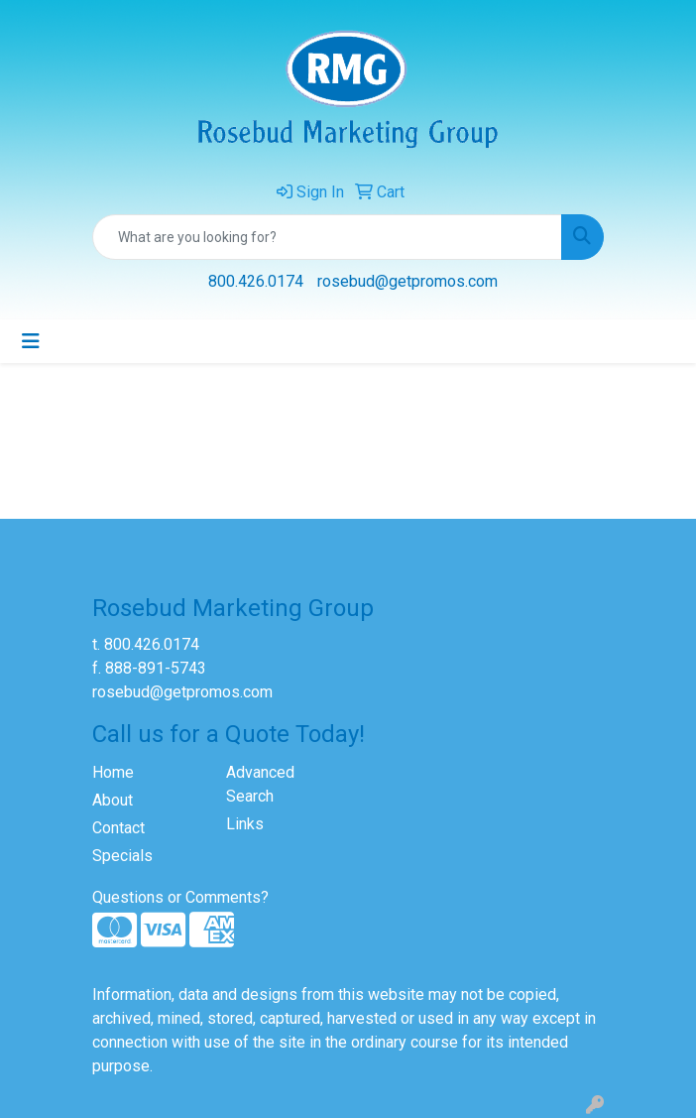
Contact (118, 827)
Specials (122, 855)
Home (113, 772)
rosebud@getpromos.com (407, 281)
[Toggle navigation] (31, 341)
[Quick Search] (327, 237)
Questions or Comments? (180, 897)
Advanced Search (260, 784)
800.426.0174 (255, 281)
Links (245, 823)
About (112, 800)
